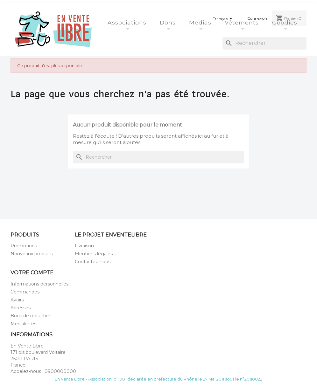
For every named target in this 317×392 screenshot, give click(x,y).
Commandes (25, 292)
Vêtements (243, 22)
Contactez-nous (92, 262)
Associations (128, 22)
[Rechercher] (264, 43)
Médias (201, 22)
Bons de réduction (31, 316)
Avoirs (17, 300)
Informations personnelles (39, 284)
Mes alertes (23, 324)
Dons (169, 22)
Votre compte (32, 273)
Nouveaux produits (32, 254)
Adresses (21, 308)
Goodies (285, 22)
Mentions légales (94, 254)
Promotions (24, 246)
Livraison (84, 246)
